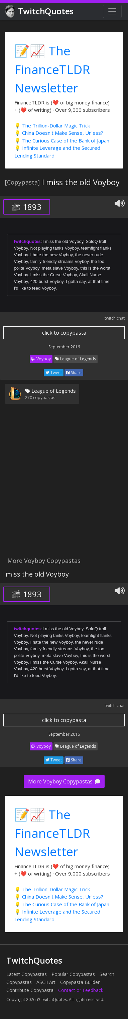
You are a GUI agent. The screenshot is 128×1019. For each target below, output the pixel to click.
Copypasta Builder (80, 982)
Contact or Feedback (80, 990)
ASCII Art (45, 982)
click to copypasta (64, 332)
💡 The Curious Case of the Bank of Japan (61, 140)
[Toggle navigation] (112, 11)
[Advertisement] (64, 484)
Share (74, 372)
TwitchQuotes (40, 11)
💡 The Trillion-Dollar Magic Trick (52, 125)
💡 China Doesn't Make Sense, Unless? (58, 132)
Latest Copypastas (26, 974)
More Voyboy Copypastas (64, 781)
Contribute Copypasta (29, 990)
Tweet (53, 372)
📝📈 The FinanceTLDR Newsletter (52, 69)
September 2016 (64, 347)
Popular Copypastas (73, 974)
